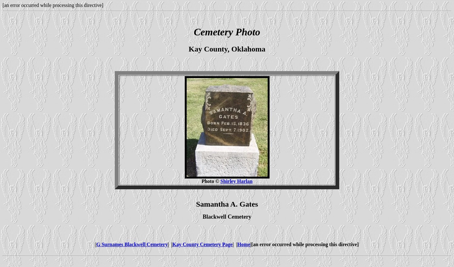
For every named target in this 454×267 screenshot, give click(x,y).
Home (243, 244)
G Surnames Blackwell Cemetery (132, 244)
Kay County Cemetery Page (202, 244)
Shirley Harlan (236, 181)
